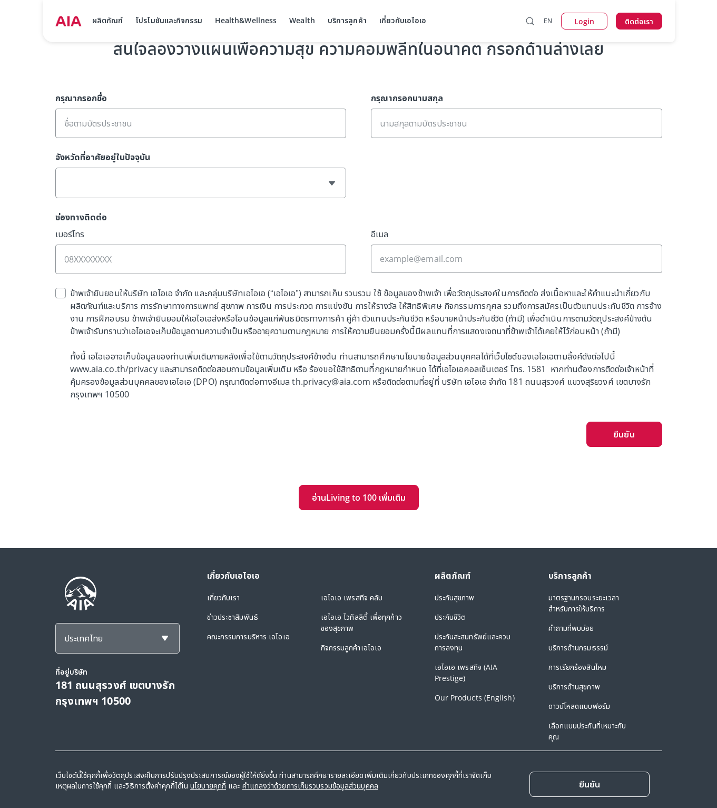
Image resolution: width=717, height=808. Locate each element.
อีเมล (379, 234)
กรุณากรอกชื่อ (81, 98)
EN (548, 20)
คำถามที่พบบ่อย (571, 628)
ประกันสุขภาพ (455, 597)
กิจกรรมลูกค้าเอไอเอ (351, 647)
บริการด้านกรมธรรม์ (578, 647)
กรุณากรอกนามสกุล (407, 98)
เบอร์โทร (70, 234)
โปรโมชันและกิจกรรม (168, 20)
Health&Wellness (246, 20)
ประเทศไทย (83, 638)
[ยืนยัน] (589, 784)
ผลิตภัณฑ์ (107, 20)
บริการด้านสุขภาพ (574, 687)
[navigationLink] (68, 21)
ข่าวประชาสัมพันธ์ (232, 617)
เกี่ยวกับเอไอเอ (402, 20)
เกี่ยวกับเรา (223, 597)
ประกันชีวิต (450, 617)
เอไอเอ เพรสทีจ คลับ (352, 597)
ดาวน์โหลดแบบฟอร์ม (579, 706)
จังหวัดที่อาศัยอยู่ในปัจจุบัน (102, 157)
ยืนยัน (623, 434)
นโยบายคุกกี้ (208, 786)
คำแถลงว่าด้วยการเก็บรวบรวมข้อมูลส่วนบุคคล (310, 786)
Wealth (302, 20)
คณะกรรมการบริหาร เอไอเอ (248, 636)
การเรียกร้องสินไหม (577, 667)
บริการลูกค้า (347, 20)
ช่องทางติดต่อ (81, 217)
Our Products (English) (475, 698)
